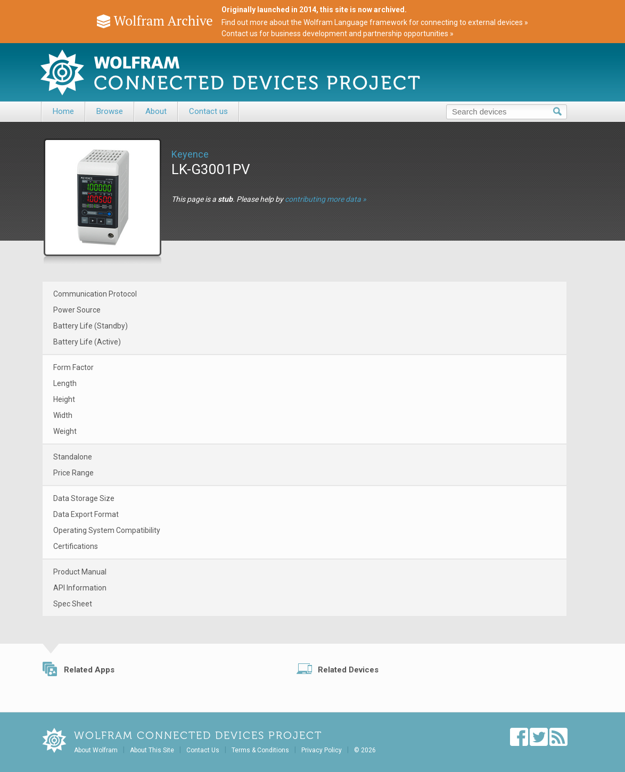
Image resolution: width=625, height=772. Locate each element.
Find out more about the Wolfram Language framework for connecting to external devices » (374, 22)
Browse (109, 111)
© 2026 (365, 750)
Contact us (208, 111)
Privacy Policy (321, 750)
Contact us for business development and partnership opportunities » (337, 33)
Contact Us (202, 750)
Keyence (190, 154)
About (156, 111)
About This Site (152, 750)
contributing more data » (325, 199)
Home (63, 111)
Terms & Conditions (260, 750)
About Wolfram (96, 750)
